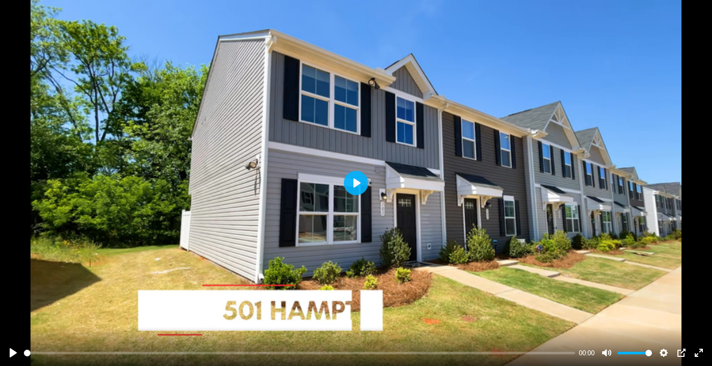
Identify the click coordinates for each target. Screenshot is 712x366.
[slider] (299, 353)
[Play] (13, 353)
